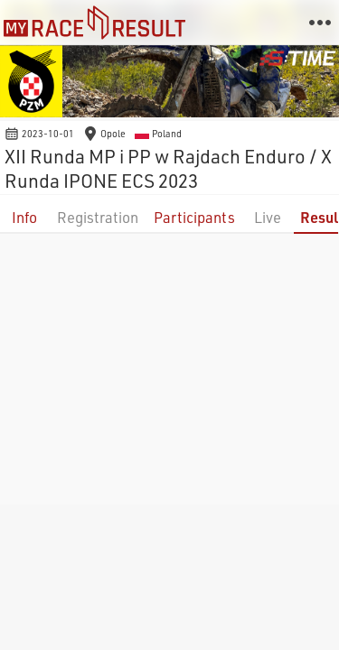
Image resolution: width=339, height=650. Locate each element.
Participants (194, 217)
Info (24, 217)
